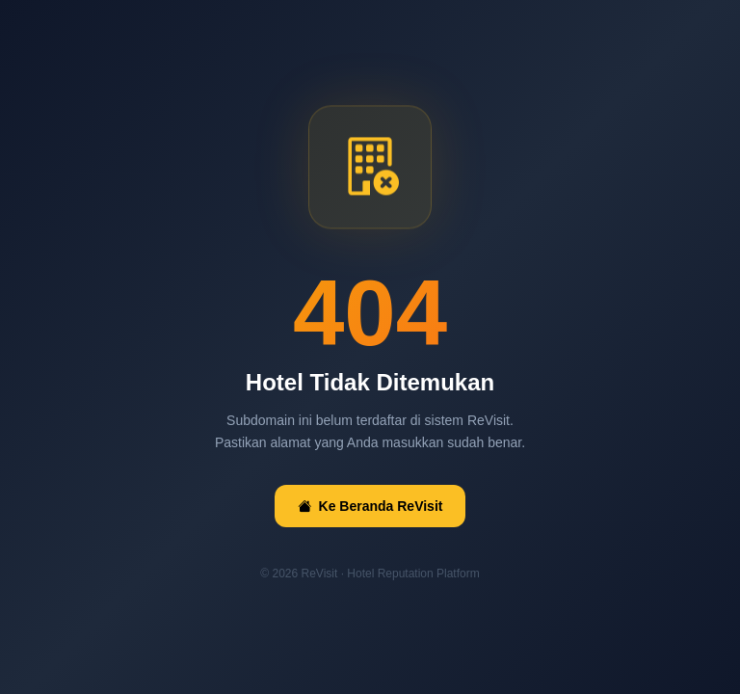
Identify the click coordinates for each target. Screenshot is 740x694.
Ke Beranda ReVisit (370, 506)
